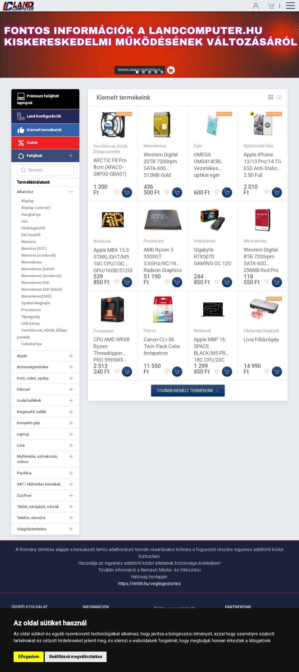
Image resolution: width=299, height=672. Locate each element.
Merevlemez (31, 262)
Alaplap (27, 200)
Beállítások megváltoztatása (75, 656)
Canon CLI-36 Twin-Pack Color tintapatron (162, 346)
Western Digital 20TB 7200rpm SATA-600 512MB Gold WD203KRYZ (161, 168)
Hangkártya (31, 214)
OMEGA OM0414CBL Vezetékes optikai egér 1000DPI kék (208, 168)
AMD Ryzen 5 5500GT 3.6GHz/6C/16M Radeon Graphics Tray (163, 263)
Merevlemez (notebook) (41, 275)
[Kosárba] (127, 192)
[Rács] (270, 97)
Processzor (31, 309)
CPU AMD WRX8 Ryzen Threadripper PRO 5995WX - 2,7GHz (112, 353)
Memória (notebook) (38, 255)
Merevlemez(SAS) (36, 296)
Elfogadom (28, 656)
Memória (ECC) (34, 248)
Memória (28, 241)
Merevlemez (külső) (37, 269)
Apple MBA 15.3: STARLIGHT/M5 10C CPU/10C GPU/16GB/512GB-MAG (115, 263)
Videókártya (31, 344)
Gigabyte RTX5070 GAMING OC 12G (212, 256)
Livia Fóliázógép (261, 339)
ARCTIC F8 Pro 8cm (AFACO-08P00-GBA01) (110, 167)
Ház (24, 221)
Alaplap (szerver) (35, 207)
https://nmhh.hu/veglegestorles (149, 583)
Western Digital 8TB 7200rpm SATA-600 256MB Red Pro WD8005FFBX (261, 263)
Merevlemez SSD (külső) (41, 289)
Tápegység (30, 316)
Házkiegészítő (33, 228)
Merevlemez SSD (35, 282)
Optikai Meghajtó (35, 303)
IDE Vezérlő (31, 235)
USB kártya (30, 323)
